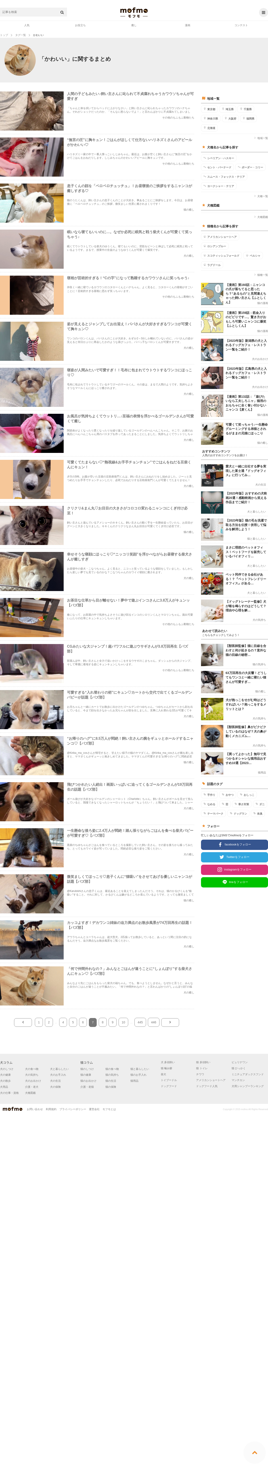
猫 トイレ (201, 1068)
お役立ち (80, 25)
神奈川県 (210, 118)
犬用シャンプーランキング (248, 1086)
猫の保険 (110, 1086)
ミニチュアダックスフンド (248, 1074)
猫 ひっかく (239, 1068)
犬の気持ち (31, 1074)
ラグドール (212, 265)
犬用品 (4, 1086)
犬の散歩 (5, 1080)
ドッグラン (238, 813)
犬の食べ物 (31, 1069)
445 (140, 1022)
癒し (134, 25)
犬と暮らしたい (59, 1069)
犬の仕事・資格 (9, 1092)
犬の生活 (55, 1080)
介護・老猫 (87, 1086)
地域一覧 (261, 138)
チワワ (200, 1074)
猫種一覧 (261, 275)
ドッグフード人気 (207, 1086)
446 (153, 1022)
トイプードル (169, 1080)
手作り (209, 794)
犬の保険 (55, 1086)
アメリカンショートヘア (220, 236)
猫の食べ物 (112, 1069)
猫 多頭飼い (203, 1062)
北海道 (209, 128)
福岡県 (248, 118)
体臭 (257, 813)
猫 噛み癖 (166, 1068)
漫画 (187, 25)
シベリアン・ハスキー (218, 158)
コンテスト (241, 25)
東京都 (209, 109)
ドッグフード (169, 1086)
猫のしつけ (87, 1069)
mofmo (134, 12)
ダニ (260, 804)
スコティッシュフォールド (221, 255)
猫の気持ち (112, 1074)
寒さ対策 (241, 804)
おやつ (228, 794)
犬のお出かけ (33, 1080)
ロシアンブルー (214, 246)
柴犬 (163, 1074)
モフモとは (109, 1109)
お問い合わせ (35, 1109)
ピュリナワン (240, 1062)
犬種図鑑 (261, 217)
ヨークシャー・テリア (218, 186)
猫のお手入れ (138, 1074)
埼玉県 (228, 109)
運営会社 (94, 1109)
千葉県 (246, 109)
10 (123, 1022)
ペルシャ (253, 255)
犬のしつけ (6, 1069)
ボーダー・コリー (250, 167)
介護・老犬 (31, 1086)
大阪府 (230, 118)
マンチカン (238, 1080)
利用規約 (51, 1109)
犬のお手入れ (58, 1074)
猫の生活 (110, 1080)
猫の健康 (85, 1074)
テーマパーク (213, 813)
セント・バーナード (217, 167)
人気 (26, 25)
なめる (209, 804)
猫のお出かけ (88, 1080)
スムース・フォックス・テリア (224, 176)
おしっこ (247, 794)
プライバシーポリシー (72, 1109)
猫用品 (134, 1080)
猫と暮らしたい (139, 1069)
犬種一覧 (261, 196)
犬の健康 (5, 1074)
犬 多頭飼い (168, 1062)
